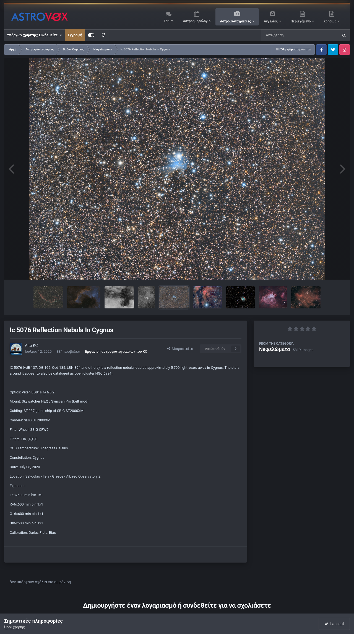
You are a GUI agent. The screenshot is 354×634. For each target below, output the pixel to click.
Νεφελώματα (274, 349)
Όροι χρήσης (14, 627)
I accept (334, 624)
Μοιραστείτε (180, 349)
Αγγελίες (271, 21)
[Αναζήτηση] (288, 35)
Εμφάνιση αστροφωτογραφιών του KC (116, 351)
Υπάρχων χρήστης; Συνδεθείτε (34, 35)
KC (35, 345)
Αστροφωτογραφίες (236, 21)
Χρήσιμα (330, 21)
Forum (168, 21)
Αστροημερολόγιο (196, 21)
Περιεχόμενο (301, 21)
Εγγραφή (75, 35)
